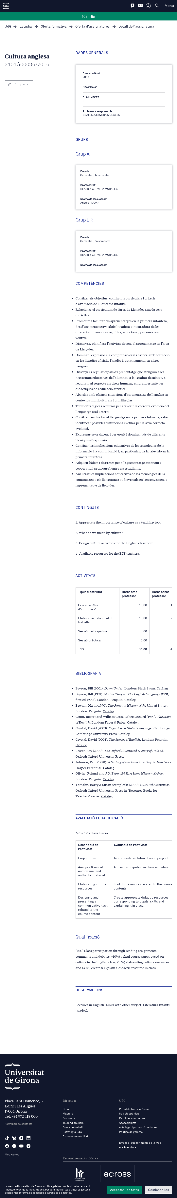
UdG (8, 26)
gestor (84, 1190)
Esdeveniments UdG (75, 1136)
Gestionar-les (158, 1190)
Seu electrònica (129, 1113)
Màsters (68, 1113)
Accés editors (127, 1147)
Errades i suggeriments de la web (140, 1142)
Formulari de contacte (18, 1124)
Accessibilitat (127, 1123)
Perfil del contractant (132, 1118)
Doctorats (69, 1118)
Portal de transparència (134, 1109)
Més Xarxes (12, 1154)
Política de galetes (131, 1132)
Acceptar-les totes (124, 1190)
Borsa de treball (73, 1127)
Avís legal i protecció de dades (138, 1127)
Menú (169, 6)
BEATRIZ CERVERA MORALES (99, 189)
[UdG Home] (6, 6)
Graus (66, 1109)
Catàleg (162, 688)
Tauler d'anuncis (73, 1123)
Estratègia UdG (72, 1132)
